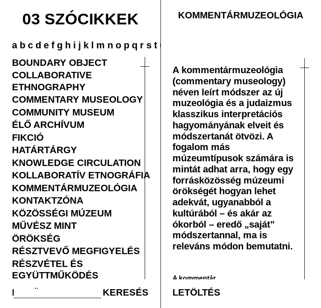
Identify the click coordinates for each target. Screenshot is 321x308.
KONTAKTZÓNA (47, 200)
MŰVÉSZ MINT (44, 225)
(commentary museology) (228, 80)
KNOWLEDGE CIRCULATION (76, 162)
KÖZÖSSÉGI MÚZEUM (62, 213)
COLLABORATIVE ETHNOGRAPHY (52, 80)
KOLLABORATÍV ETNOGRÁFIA (81, 175)
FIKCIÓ (28, 137)
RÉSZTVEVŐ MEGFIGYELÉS (76, 250)
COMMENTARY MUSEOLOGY (77, 99)
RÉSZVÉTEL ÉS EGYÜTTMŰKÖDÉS (55, 269)
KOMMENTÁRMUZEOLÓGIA (74, 187)
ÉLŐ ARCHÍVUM (48, 124)
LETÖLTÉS (196, 292)
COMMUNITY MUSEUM (63, 112)
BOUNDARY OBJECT (59, 62)
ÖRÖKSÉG (36, 238)
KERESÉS (126, 292)
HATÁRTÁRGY (44, 149)
